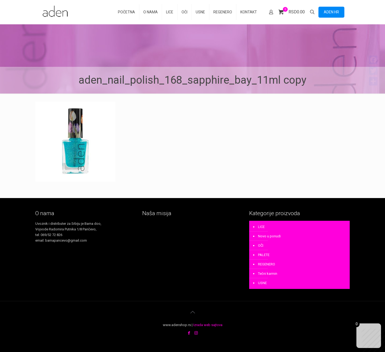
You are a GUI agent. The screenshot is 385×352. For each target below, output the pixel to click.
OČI (260, 245)
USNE (262, 283)
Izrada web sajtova (207, 325)
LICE (261, 227)
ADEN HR (331, 12)
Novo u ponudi (269, 236)
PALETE (264, 255)
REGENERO (266, 264)
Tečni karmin (267, 274)
